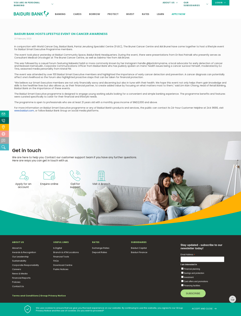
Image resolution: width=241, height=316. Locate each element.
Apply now (178, 14)
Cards (77, 14)
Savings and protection (194, 273)
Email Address (188, 254)
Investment (189, 277)
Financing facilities (192, 285)
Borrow (94, 14)
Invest (130, 14)
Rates (145, 14)
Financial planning (192, 269)
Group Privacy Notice (53, 295)
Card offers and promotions (196, 281)
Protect (113, 14)
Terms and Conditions (25, 295)
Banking (60, 14)
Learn (160, 14)
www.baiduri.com (24, 110)
